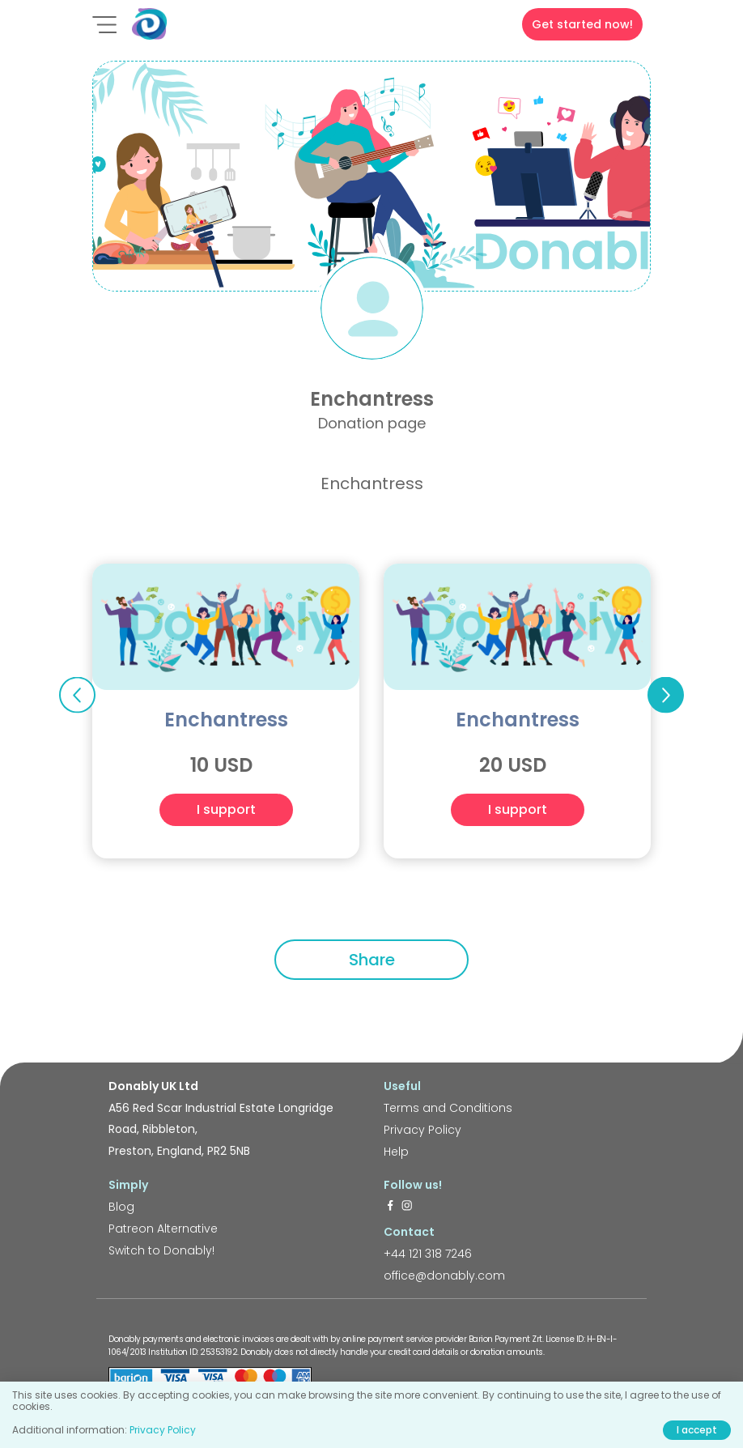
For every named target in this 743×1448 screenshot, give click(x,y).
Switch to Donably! (161, 1250)
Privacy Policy (422, 1130)
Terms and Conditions (448, 1108)
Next (665, 695)
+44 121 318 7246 (428, 1254)
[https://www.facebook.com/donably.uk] (390, 1206)
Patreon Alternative (163, 1228)
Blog (121, 1207)
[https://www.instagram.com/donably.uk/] (407, 1206)
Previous (77, 695)
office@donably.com (444, 1275)
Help (396, 1151)
